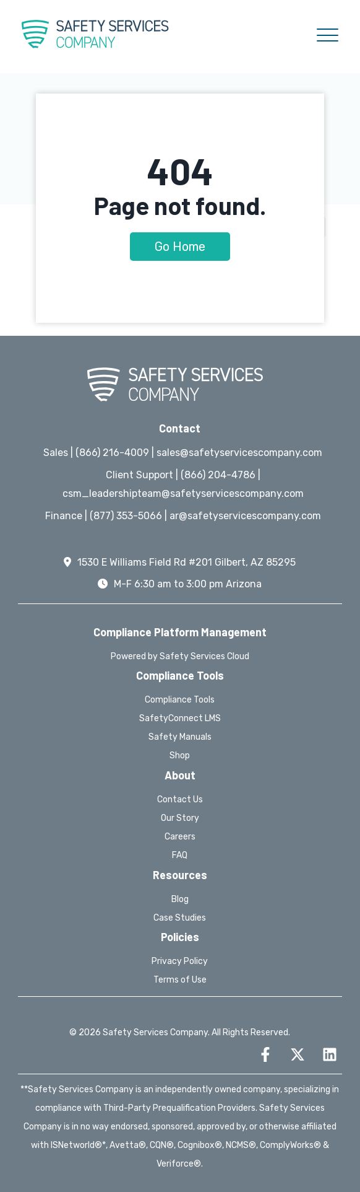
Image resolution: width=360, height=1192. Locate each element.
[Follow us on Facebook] (265, 1054)
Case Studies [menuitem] (179, 918)
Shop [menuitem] (179, 755)
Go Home (180, 246)
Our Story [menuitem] (180, 818)
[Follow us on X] (297, 1054)
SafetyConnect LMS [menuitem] (180, 718)
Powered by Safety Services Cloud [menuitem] (180, 656)
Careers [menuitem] (180, 836)
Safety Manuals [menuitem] (180, 737)
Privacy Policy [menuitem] (180, 961)
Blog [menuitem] (180, 899)
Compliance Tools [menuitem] (180, 700)
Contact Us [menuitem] (180, 799)
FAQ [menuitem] (179, 855)
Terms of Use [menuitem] (180, 980)
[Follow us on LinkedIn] (329, 1054)
